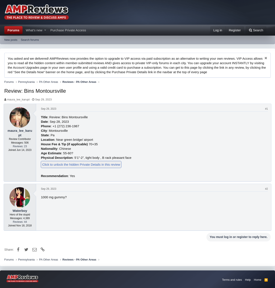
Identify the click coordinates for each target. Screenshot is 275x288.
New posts (10, 39)
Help (248, 279)
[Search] (256, 30)
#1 (265, 108)
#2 (265, 188)
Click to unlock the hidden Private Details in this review (82, 164)
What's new (34, 30)
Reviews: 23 (21, 146)
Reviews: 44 (21, 221)
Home (257, 279)
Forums (13, 30)
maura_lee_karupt (18, 99)
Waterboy (20, 210)
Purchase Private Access (68, 30)
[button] (45, 30)
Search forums (30, 39)
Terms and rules (232, 279)
